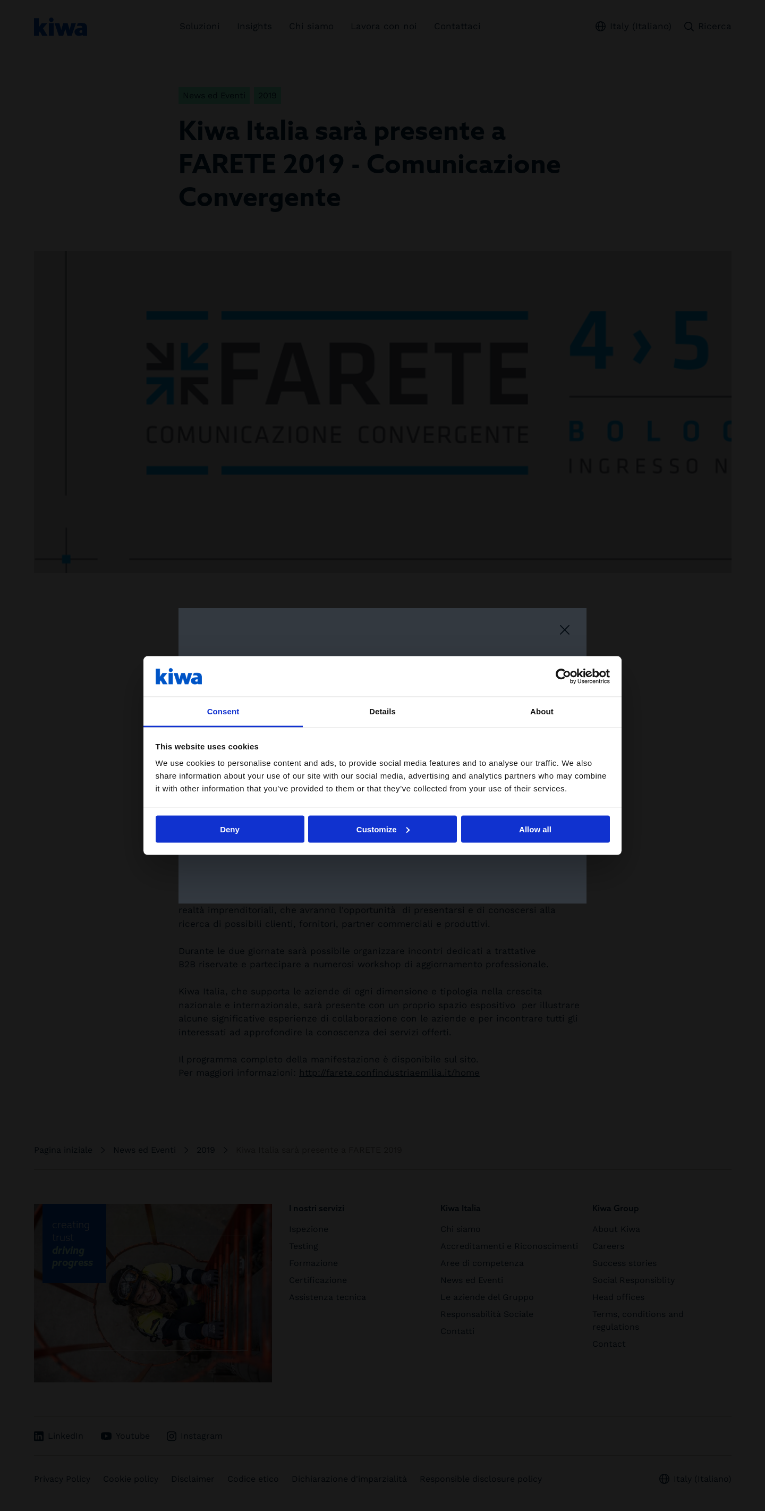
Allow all (535, 828)
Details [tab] (382, 711)
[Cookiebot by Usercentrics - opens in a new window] (563, 676)
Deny (230, 828)
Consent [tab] (223, 711)
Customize (383, 828)
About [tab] (542, 711)
